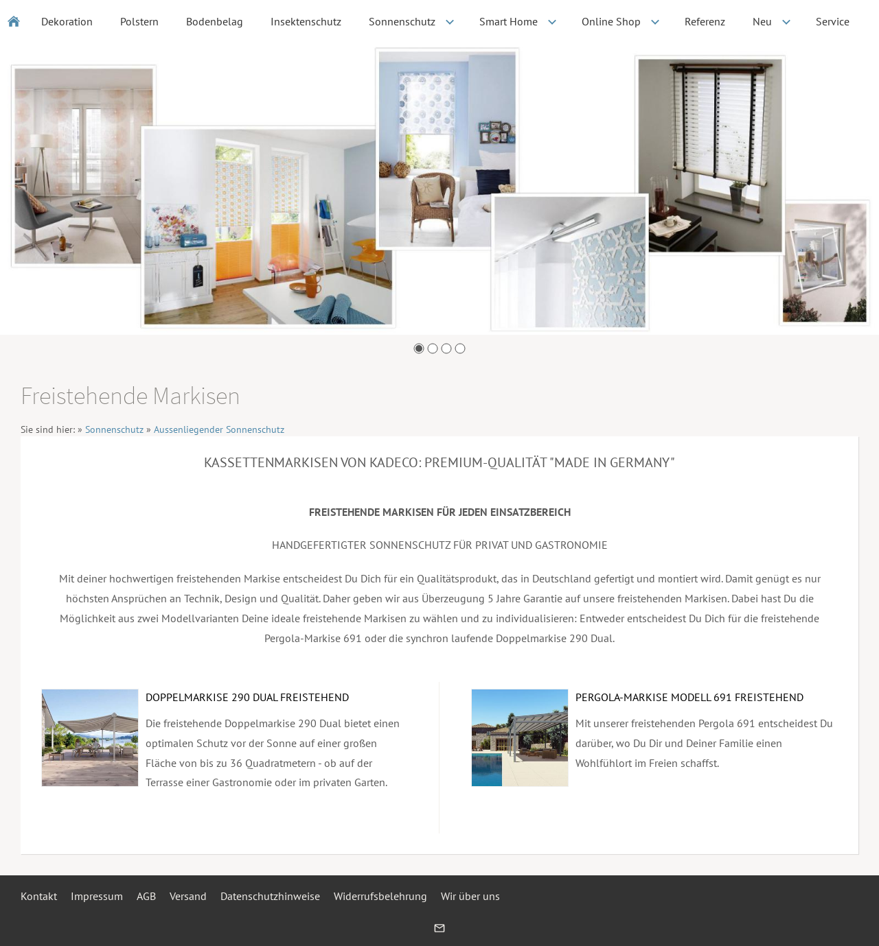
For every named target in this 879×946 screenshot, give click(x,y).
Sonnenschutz (114, 429)
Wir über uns (470, 896)
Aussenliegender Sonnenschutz (219, 429)
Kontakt (39, 896)
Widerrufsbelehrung (380, 896)
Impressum (97, 896)
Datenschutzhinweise (270, 896)
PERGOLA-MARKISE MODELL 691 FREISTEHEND (689, 697)
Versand (188, 896)
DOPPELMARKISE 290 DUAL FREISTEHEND (247, 697)
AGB (146, 896)
